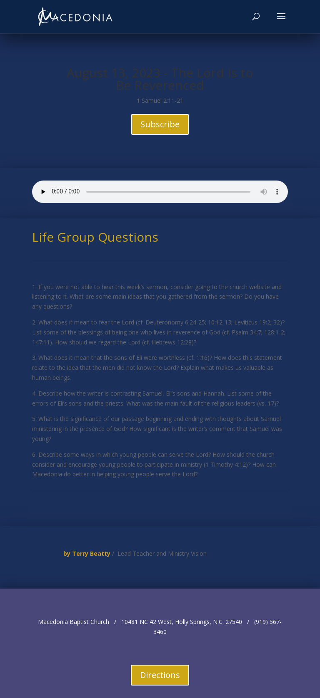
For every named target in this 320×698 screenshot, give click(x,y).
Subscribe (160, 124)
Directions (160, 675)
